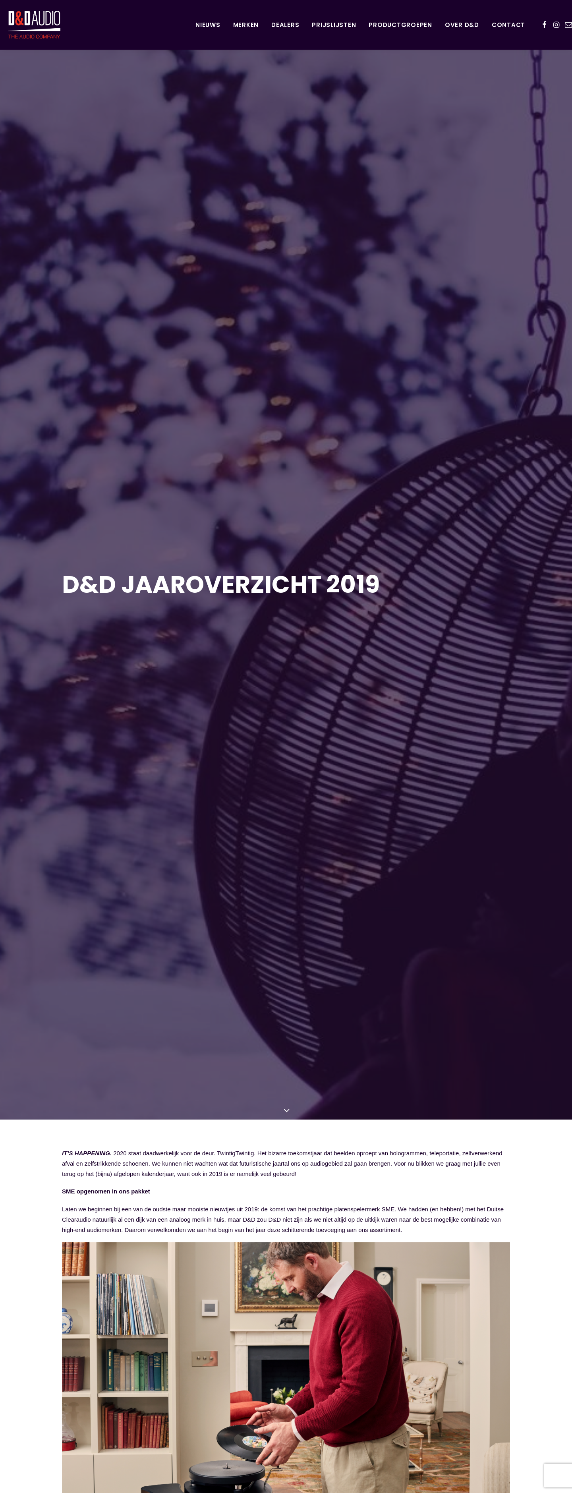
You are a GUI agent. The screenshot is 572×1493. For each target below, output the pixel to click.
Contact (508, 25)
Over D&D (462, 25)
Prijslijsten (334, 25)
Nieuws (207, 25)
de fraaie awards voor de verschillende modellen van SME (228, 1357)
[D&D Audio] (26, 25)
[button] (544, 24)
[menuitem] (208, 24)
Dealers (285, 25)
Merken (246, 25)
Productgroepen (400, 25)
